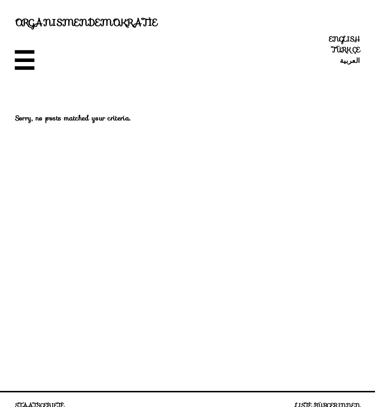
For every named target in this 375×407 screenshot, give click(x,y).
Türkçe (346, 49)
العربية (350, 60)
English (344, 39)
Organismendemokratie (86, 22)
